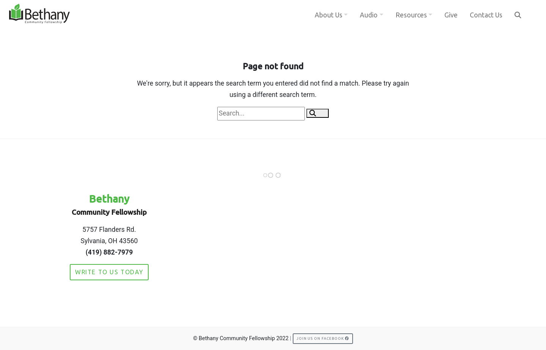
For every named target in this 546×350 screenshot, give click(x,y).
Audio (369, 15)
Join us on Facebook (323, 338)
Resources (411, 15)
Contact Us (486, 15)
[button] (317, 113)
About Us (328, 15)
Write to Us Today (109, 272)
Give (451, 15)
